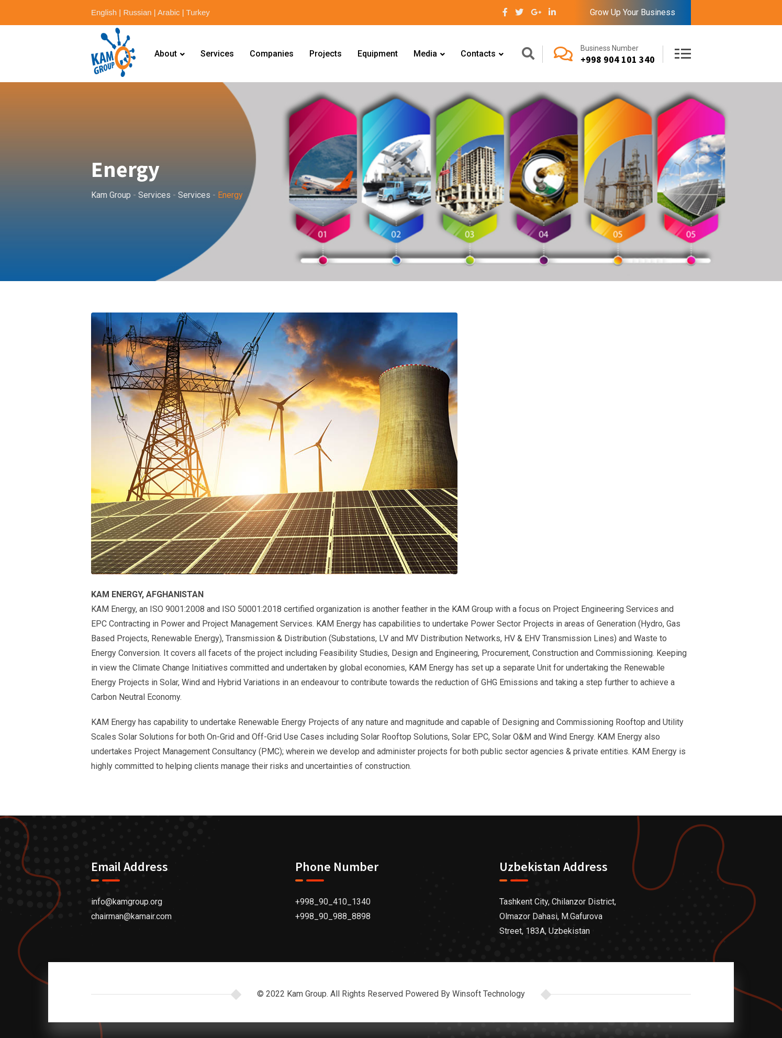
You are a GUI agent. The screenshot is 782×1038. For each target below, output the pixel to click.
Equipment (378, 54)
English (104, 12)
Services (217, 54)
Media (425, 54)
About (165, 54)
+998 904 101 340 (617, 59)
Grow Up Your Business (632, 12)
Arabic (169, 12)
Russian (137, 12)
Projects (325, 54)
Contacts (478, 54)
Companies (272, 54)
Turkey (198, 12)
